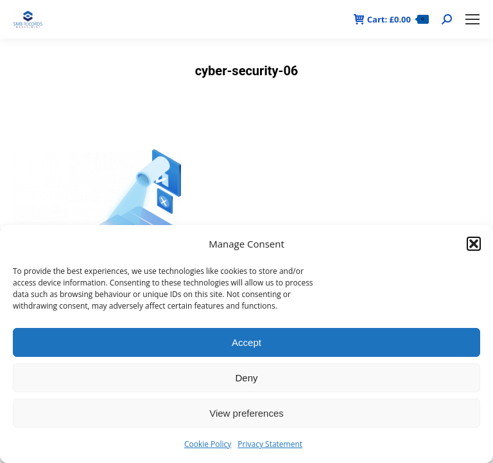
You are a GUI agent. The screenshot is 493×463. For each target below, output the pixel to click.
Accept (246, 342)
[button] (473, 243)
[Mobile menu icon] (472, 19)
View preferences (246, 413)
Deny (246, 377)
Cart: (391, 19)
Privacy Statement (270, 444)
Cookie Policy (207, 444)
